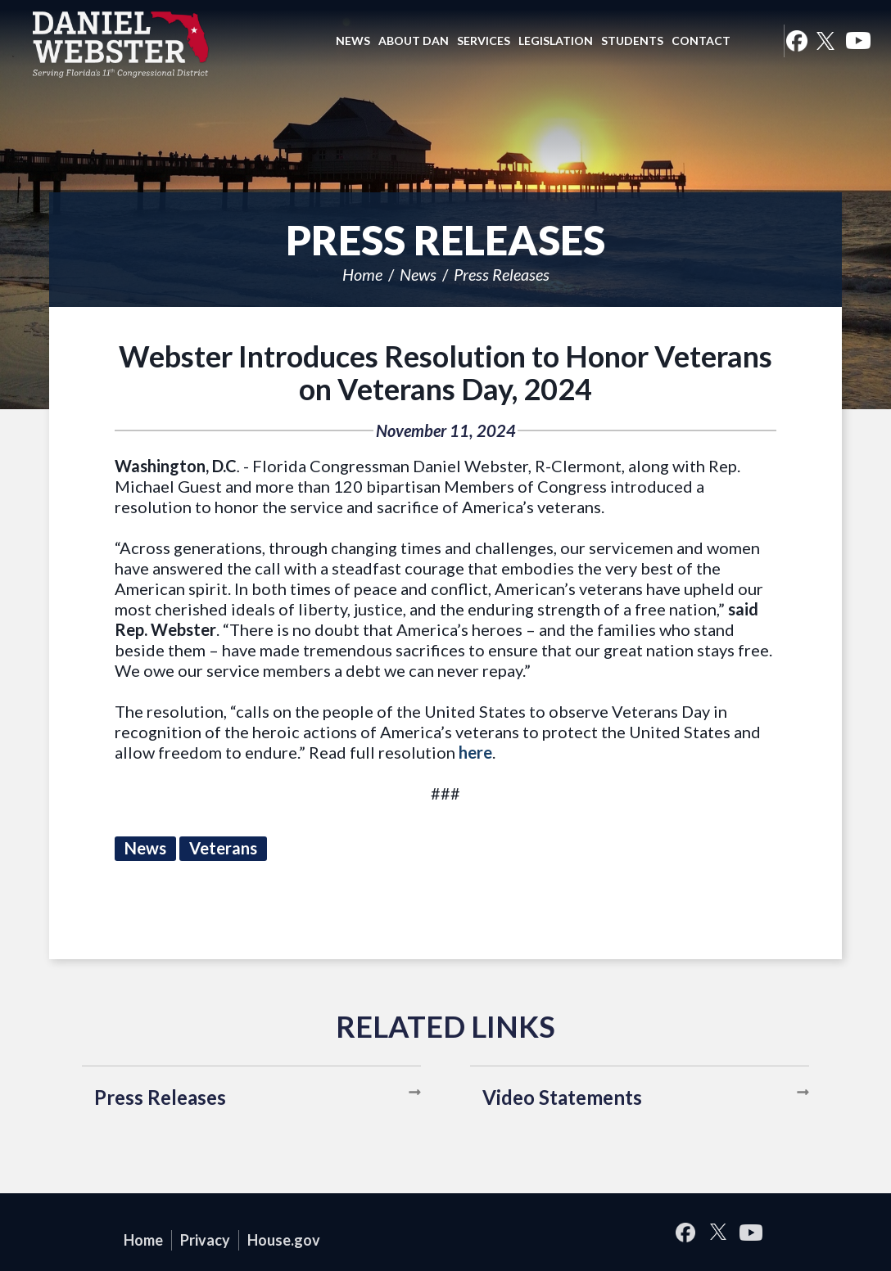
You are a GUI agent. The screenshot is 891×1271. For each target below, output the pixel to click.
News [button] (353, 40)
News (418, 274)
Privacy (205, 1240)
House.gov (283, 1240)
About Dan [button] (413, 40)
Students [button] (632, 40)
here (475, 752)
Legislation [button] (555, 40)
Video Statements (562, 1097)
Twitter (825, 41)
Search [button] (755, 41)
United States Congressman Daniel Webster (121, 44)
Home (362, 274)
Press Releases (502, 274)
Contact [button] (701, 40)
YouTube (858, 41)
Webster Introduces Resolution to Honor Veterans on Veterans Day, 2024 (445, 372)
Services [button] (483, 40)
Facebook (796, 41)
